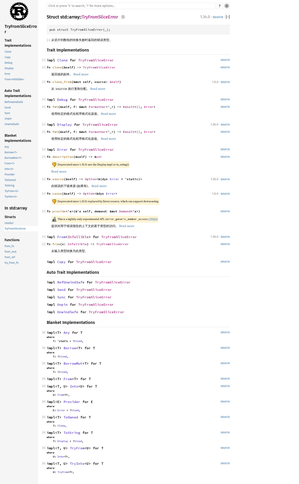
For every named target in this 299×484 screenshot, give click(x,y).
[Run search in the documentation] (131, 6)
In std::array (16, 208)
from (56, 244)
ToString (9, 185)
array (74, 17)
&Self (114, 82)
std (63, 17)
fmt (55, 107)
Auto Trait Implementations (18, 93)
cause (57, 193)
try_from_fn (11, 262)
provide (59, 211)
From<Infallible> (14, 79)
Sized (78, 341)
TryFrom (77, 448)
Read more (80, 74)
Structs (10, 217)
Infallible (78, 237)
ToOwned (10, 180)
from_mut (10, 251)
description (62, 157)
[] (228, 17)
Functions (12, 240)
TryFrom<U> (11, 191)
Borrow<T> (11, 152)
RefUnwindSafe (14, 102)
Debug (8, 62)
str (99, 157)
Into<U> (9, 169)
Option (90, 179)
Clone (8, 51)
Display (9, 68)
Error (7, 73)
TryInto (77, 463)
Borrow (69, 348)
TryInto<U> (11, 196)
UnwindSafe (12, 124)
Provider (10, 174)
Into (74, 386)
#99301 (152, 219)
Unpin (8, 118)
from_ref (10, 257)
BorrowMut (72, 363)
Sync (7, 113)
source (218, 17)
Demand (125, 211)
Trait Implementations (18, 43)
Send (8, 107)
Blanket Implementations (18, 138)
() (138, 107)
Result (128, 107)
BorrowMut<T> (13, 158)
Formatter (97, 107)
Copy (7, 57)
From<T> (10, 163)
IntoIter (9, 223)
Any (7, 146)
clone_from (62, 82)
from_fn (9, 246)
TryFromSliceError (21, 29)
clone (57, 67)
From (61, 237)
